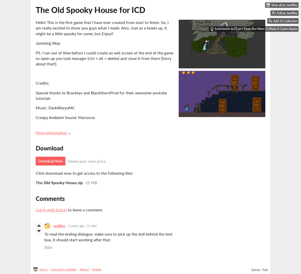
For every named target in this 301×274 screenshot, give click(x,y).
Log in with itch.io (51, 209)
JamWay (59, 226)
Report (84, 269)
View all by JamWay (64, 269)
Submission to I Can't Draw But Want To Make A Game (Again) (254, 29)
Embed (96, 269)
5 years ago (76, 226)
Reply (48, 247)
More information (53, 132)
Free (265, 269)
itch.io (43, 269)
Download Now (50, 161)
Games (255, 269)
